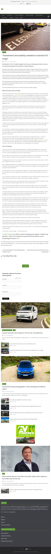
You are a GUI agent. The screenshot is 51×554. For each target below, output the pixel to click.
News (3, 15)
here (17, 238)
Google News (12, 512)
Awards (21, 17)
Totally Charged (7, 234)
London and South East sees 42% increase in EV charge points (38, 251)
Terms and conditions (5, 525)
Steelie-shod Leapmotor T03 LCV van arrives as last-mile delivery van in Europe (26, 350)
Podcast (16, 17)
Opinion (4, 52)
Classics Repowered (39, 15)
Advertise (3, 519)
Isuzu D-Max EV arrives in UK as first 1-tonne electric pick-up (23, 343)
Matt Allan (11, 335)
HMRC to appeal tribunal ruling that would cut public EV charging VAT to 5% (26, 489)
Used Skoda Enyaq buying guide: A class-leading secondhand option (23, 388)
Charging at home (41, 140)
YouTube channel (40, 507)
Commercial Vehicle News (7, 330)
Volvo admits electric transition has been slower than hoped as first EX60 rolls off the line (24, 477)
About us (3, 517)
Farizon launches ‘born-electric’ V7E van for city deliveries (22, 333)
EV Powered (14, 61)
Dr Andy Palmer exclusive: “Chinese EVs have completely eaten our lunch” (25, 406)
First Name (4, 279)
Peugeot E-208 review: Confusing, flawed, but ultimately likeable (23, 419)
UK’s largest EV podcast (20, 507)
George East (12, 391)
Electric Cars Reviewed (19, 15)
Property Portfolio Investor (7, 541)
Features (4, 383)
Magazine (11, 17)
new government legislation (18, 95)
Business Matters (4, 533)
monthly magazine (35, 506)
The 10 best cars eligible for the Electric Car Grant (20, 399)
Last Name (4, 285)
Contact (2, 522)
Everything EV (9, 15)
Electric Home (4, 538)
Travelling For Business (6, 535)
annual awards (33, 509)
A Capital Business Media (30, 551)
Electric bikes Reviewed (29, 15)
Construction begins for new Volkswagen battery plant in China (13, 251)
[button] (4, 15)
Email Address (5, 291)
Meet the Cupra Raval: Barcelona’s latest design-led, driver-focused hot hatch (26, 412)
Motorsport (4, 17)
